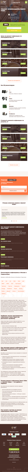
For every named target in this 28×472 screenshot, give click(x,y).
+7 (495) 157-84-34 (15, 2)
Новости (14, 458)
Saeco (4, 442)
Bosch (4, 443)
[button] (11, 19)
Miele (17, 442)
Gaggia (10, 443)
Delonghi (10, 442)
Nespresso (17, 445)
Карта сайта (14, 462)
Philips (11, 445)
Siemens (23, 445)
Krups (4, 445)
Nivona (17, 443)
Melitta (24, 443)
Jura (24, 442)
